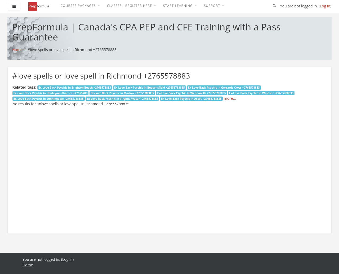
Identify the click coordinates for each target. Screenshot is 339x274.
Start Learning (178, 5)
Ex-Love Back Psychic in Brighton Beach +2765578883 (74, 87)
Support (212, 5)
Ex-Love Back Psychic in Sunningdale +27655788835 (49, 99)
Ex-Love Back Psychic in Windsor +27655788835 (261, 93)
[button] (274, 5)
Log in (325, 5)
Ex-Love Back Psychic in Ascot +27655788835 (191, 99)
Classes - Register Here (130, 5)
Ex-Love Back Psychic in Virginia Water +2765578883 (122, 99)
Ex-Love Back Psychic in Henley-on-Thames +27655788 (50, 93)
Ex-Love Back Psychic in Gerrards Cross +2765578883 (224, 87)
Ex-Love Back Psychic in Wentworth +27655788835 (191, 93)
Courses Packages (78, 5)
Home (28, 264)
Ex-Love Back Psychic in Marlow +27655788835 (122, 93)
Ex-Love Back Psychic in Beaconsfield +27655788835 (149, 87)
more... (230, 98)
